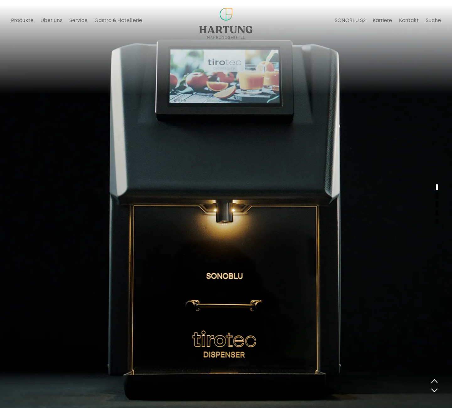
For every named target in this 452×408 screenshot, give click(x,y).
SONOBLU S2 (350, 20)
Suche (433, 20)
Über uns (51, 20)
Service (78, 20)
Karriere (382, 20)
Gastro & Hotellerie (118, 20)
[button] (437, 187)
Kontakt (409, 20)
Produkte (22, 20)
